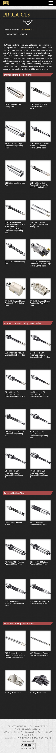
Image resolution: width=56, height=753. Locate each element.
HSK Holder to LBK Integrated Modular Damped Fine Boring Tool (40, 389)
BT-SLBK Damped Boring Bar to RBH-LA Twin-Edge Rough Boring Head (40, 258)
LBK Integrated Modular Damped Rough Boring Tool (15, 428)
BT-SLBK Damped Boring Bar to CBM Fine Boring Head (40, 297)
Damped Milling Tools (14, 493)
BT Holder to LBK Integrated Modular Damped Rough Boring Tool (40, 428)
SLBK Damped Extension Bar (15, 179)
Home (6, 30)
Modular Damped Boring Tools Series (22, 323)
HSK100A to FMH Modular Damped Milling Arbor (15, 598)
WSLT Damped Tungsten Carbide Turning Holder (40, 650)
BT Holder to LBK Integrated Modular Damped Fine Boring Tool (40, 349)
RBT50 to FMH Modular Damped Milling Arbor (15, 558)
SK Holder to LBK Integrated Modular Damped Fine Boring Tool (15, 389)
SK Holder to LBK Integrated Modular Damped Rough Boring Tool (15, 467)
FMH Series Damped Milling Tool (15, 519)
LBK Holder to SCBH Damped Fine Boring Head (40, 101)
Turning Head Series (15, 689)
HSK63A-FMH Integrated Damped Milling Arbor (40, 598)
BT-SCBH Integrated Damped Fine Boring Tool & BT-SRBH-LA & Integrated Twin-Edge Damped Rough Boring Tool (15, 219)
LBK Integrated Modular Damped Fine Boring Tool (15, 349)
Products (15, 30)
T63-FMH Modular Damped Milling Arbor (40, 519)
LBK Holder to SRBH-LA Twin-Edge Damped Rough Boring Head (40, 140)
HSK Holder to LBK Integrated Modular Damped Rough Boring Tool (40, 467)
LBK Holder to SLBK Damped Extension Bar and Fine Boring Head (40, 179)
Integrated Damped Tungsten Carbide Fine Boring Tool (40, 219)
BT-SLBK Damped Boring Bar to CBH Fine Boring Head (15, 297)
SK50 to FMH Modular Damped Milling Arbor (40, 558)
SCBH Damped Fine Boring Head (15, 101)
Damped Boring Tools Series (18, 74)
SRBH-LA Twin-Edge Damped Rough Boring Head (15, 140)
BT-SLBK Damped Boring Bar (15, 258)
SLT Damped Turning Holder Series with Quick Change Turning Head (15, 650)
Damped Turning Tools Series (19, 623)
